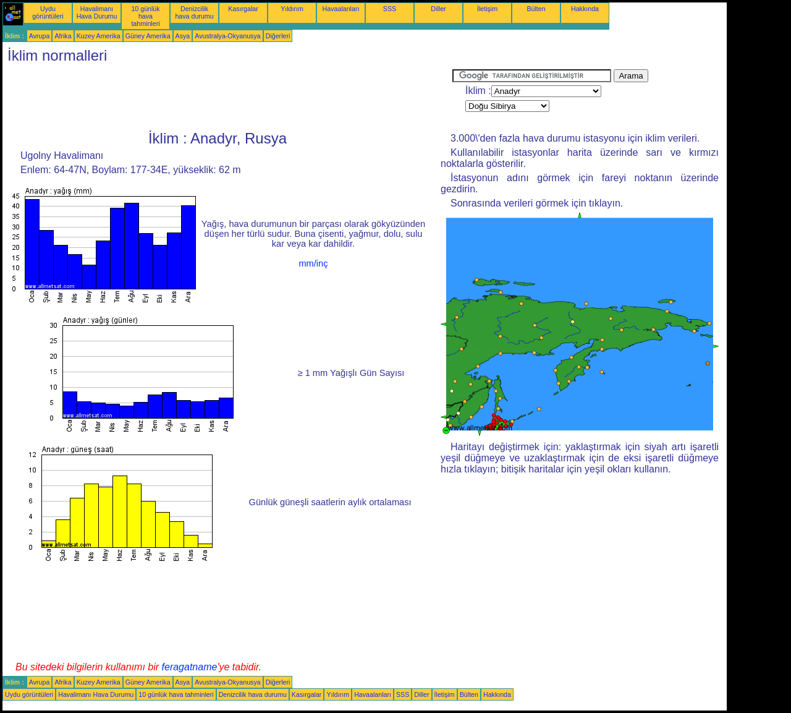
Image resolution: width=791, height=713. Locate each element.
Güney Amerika (148, 36)
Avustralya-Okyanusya (227, 36)
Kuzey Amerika (99, 36)
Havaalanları (341, 8)
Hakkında (585, 8)
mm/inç (313, 263)
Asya (183, 36)
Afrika (62, 36)
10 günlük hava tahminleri (145, 16)
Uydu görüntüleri (47, 12)
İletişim (487, 8)
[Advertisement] (227, 97)
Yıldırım (292, 8)
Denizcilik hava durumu (194, 12)
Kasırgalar (243, 8)
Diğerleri (278, 36)
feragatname (190, 667)
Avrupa (39, 36)
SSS (389, 8)
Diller (438, 8)
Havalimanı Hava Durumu (97, 12)
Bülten (536, 8)
